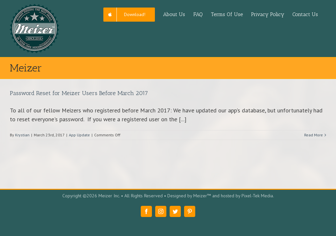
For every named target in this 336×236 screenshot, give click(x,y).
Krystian (22, 134)
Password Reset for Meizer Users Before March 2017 (79, 93)
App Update (79, 134)
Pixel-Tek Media (257, 196)
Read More (313, 134)
